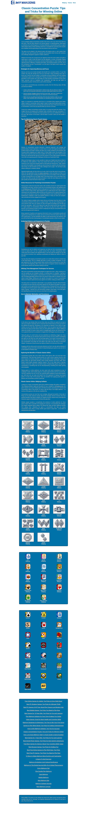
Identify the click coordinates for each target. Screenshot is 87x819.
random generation (44, 173)
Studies (34, 93)
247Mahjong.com (27, 189)
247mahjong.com (59, 386)
